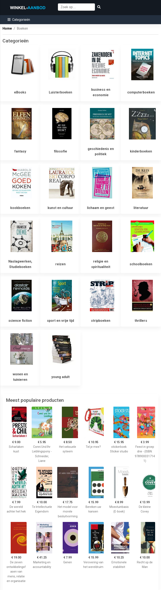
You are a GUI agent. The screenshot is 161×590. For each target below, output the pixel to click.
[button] (19, 20)
